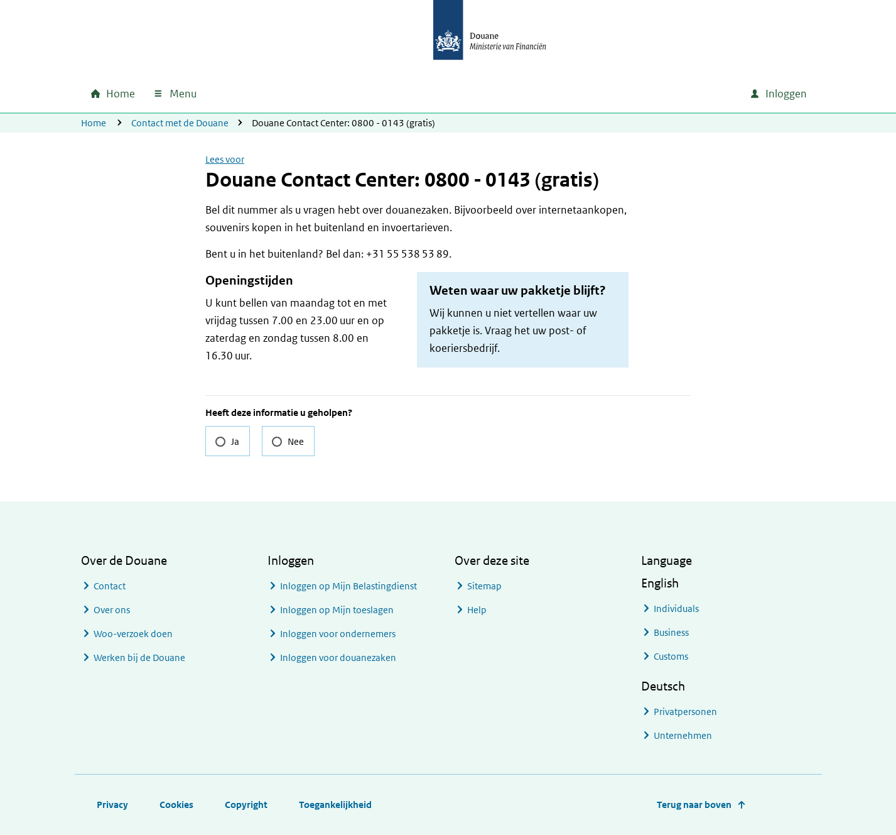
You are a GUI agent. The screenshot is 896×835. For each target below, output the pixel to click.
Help (477, 610)
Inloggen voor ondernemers (338, 634)
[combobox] (632, 94)
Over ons (112, 610)
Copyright (246, 804)
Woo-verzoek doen (133, 634)
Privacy (112, 804)
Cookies (176, 804)
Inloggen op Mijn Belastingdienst (348, 586)
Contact (110, 586)
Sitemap (484, 586)
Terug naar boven (694, 804)
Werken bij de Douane (139, 657)
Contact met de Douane (180, 123)
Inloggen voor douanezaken (338, 657)
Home (93, 123)
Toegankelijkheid (335, 804)
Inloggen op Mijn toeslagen (337, 610)
